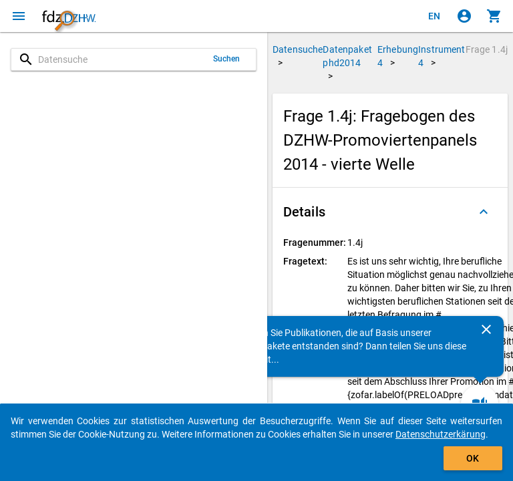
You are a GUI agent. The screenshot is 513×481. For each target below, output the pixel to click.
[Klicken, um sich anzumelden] (464, 16)
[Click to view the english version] (434, 16)
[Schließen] (486, 329)
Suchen (226, 58)
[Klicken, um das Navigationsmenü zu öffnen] (18, 16)
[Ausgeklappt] (483, 211)
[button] (390, 211)
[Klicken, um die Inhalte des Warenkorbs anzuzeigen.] (494, 16)
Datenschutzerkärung (440, 434)
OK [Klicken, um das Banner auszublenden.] (472, 458)
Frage (487, 49)
